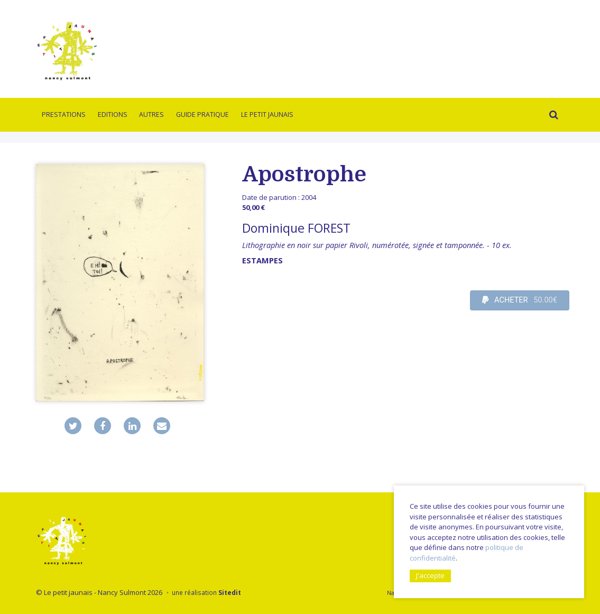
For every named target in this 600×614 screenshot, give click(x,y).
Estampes (262, 260)
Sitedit (229, 592)
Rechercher (552, 116)
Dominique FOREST (296, 227)
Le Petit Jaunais (267, 114)
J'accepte (430, 575)
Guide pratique (202, 114)
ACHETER (519, 300)
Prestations (64, 114)
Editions (112, 114)
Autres (151, 114)
